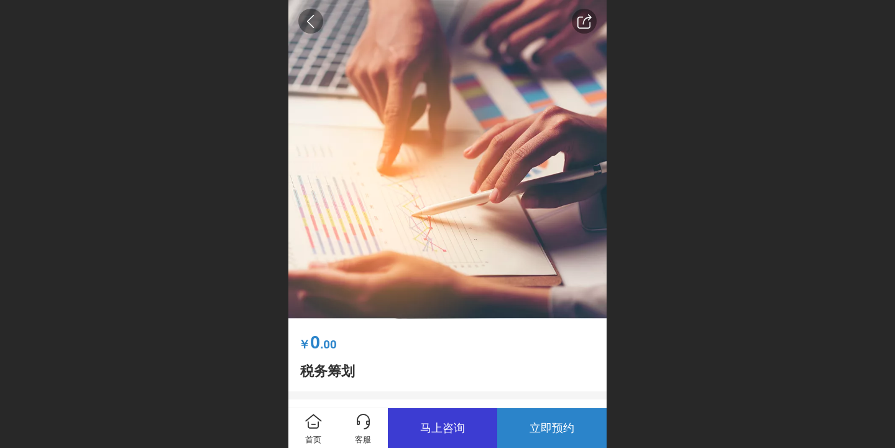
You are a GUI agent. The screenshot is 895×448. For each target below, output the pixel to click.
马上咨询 (442, 428)
